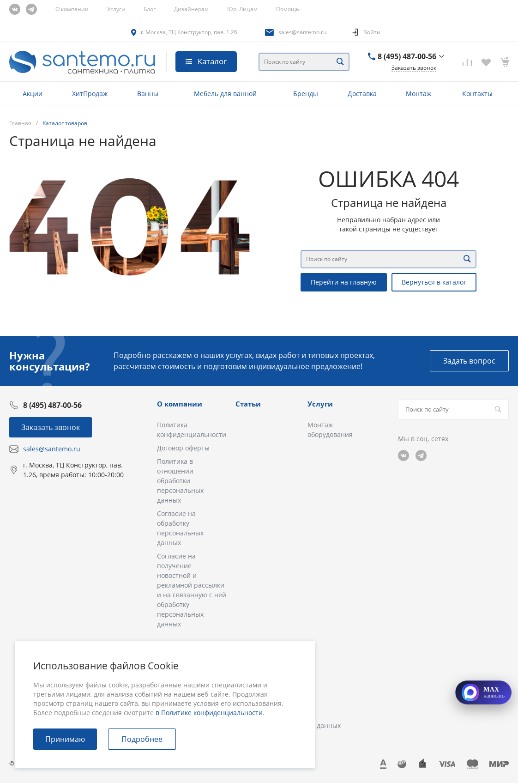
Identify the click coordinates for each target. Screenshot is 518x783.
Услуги (116, 9)
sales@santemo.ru (302, 32)
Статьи (248, 403)
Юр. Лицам (242, 9)
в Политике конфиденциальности (209, 712)
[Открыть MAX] (483, 692)
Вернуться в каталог (434, 282)
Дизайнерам (191, 9)
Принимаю (65, 739)
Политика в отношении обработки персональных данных (180, 480)
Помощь (287, 9)
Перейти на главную (344, 282)
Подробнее (142, 739)
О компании (72, 9)
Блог (150, 9)
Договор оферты (183, 447)
